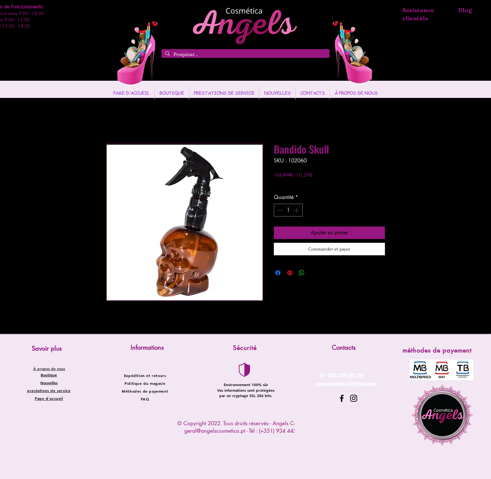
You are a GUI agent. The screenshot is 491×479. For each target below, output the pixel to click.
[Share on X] (313, 273)
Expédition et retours (145, 375)
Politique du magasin (145, 383)
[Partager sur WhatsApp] (301, 273)
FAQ (145, 398)
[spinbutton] (288, 210)
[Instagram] (353, 398)
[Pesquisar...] (244, 54)
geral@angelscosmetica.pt (214, 430)
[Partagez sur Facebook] (278, 273)
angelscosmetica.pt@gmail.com (345, 383)
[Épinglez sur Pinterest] (290, 273)
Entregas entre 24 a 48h (320, 184)
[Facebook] (341, 398)
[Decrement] (279, 210)
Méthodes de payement (145, 391)
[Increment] (297, 210)
